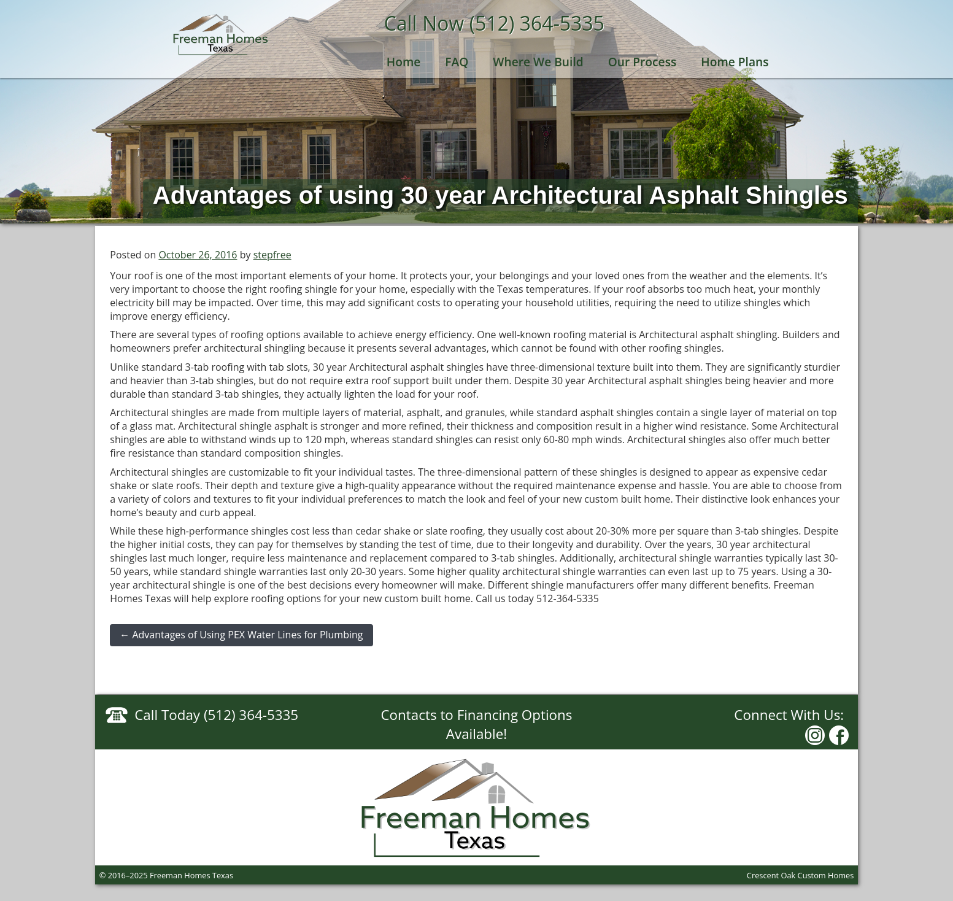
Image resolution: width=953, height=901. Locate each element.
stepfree (272, 254)
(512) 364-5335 (536, 23)
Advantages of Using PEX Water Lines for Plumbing (241, 634)
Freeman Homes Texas (221, 34)
